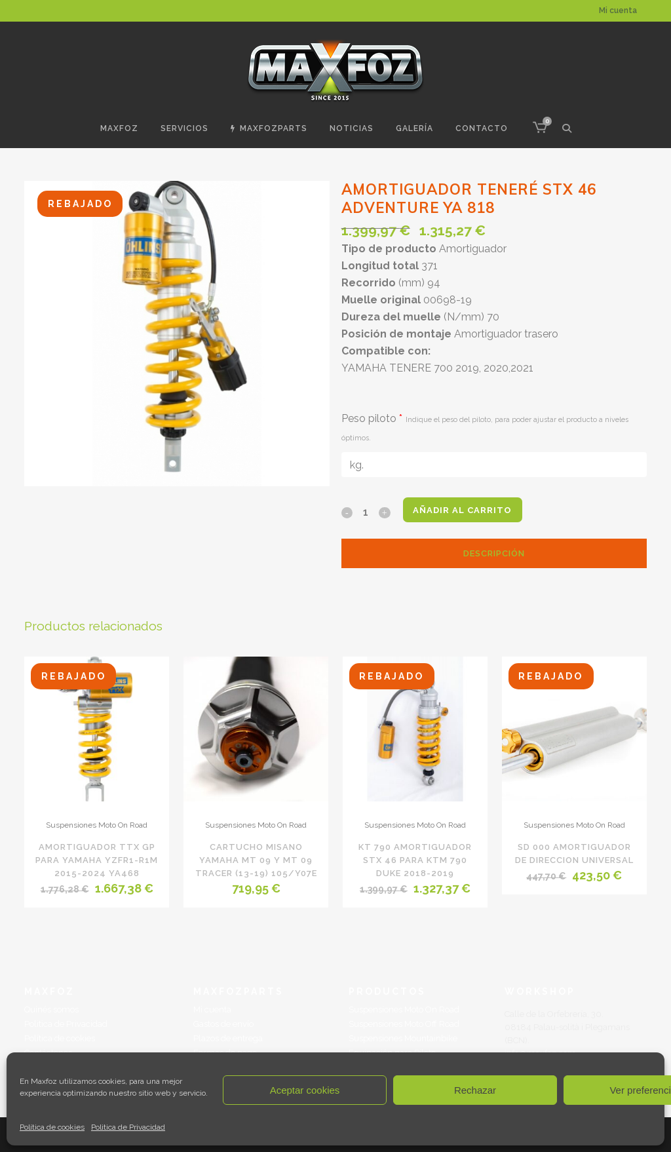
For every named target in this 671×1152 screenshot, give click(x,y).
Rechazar (475, 1090)
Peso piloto (484, 427)
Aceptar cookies (305, 1090)
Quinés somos (51, 1009)
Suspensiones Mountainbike (403, 1038)
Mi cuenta (618, 10)
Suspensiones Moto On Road (96, 825)
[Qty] (365, 511)
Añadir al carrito (466, 510)
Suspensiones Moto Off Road (404, 1024)
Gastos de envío (223, 1024)
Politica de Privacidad (128, 1127)
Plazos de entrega (228, 1038)
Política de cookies (52, 1127)
